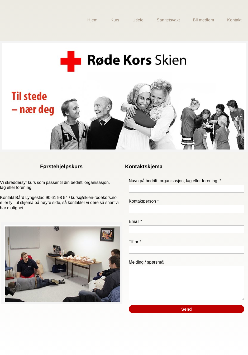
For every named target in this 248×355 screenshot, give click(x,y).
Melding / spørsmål (146, 262)
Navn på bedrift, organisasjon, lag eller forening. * (175, 181)
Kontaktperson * (144, 201)
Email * (135, 221)
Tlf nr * (135, 242)
